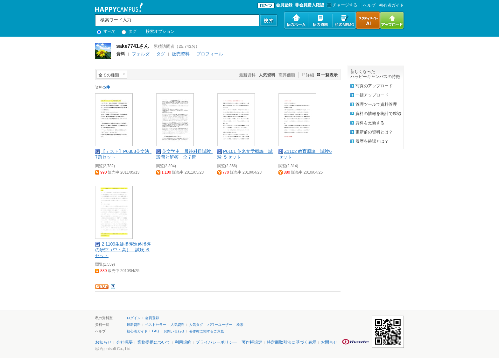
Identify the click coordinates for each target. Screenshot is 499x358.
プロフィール (209, 53)
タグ (129, 31)
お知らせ (103, 342)
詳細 (310, 75)
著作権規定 (252, 342)
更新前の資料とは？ (374, 132)
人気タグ (196, 324)
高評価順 (286, 75)
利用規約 (183, 342)
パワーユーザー (219, 324)
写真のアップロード (374, 85)
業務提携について (153, 342)
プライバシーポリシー (216, 342)
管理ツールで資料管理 (376, 104)
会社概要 (124, 342)
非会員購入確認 (309, 5)
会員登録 (284, 5)
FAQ (155, 331)
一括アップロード (372, 95)
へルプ (369, 5)
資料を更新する (369, 122)
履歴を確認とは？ (372, 141)
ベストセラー (155, 324)
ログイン (134, 318)
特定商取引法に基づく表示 (291, 342)
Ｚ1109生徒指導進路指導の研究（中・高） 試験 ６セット (123, 249)
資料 (120, 53)
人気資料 (178, 324)
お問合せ (329, 342)
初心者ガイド (391, 5)
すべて (106, 31)
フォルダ (141, 53)
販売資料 (181, 53)
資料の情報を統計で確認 (378, 113)
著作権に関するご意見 (206, 331)
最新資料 (247, 75)
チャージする (341, 5)
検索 (239, 324)
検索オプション (160, 31)
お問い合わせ (174, 331)
